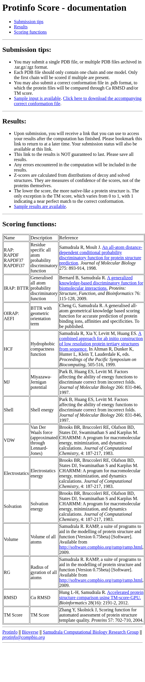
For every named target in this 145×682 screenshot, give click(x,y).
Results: (14, 121)
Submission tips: (26, 49)
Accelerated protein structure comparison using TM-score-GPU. (101, 595)
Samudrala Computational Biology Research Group (91, 632)
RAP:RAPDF (11, 252)
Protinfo (9, 632)
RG (7, 572)
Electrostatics (16, 473)
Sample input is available (37, 98)
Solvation (12, 506)
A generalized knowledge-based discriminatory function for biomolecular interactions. (101, 283)
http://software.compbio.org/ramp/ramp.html (100, 547)
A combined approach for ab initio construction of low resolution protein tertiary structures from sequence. (101, 341)
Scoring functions (30, 32)
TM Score (13, 614)
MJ (7, 382)
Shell (8, 409)
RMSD (10, 597)
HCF (8, 349)
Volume (11, 539)
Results (21, 26)
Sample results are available (40, 206)
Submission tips (29, 21)
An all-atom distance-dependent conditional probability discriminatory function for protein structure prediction (100, 255)
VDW (9, 440)
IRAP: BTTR (16, 288)
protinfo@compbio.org (23, 637)
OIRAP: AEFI (11, 316)
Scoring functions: (29, 224)
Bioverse (30, 632)
